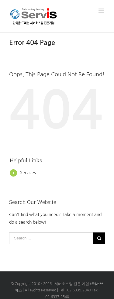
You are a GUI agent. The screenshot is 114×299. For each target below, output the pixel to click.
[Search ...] (51, 238)
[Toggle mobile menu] (101, 11)
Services (28, 172)
